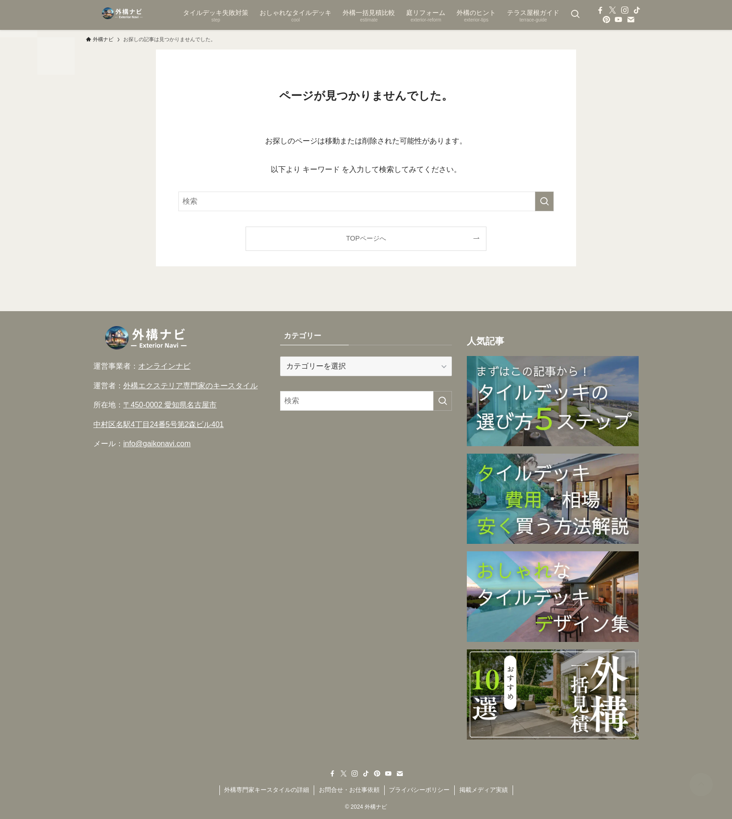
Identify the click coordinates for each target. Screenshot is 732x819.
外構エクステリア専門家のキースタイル (190, 386)
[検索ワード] (366, 201)
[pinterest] (606, 19)
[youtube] (618, 19)
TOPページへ (366, 238)
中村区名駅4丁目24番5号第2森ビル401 (158, 424)
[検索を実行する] (544, 201)
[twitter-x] (612, 10)
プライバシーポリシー (419, 789)
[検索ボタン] (575, 15)
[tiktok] (636, 10)
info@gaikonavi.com (156, 444)
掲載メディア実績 (483, 789)
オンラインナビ (164, 366)
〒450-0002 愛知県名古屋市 (170, 405)
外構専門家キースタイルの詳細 (266, 789)
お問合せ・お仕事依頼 (349, 789)
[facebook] (600, 10)
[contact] (630, 19)
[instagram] (624, 10)
